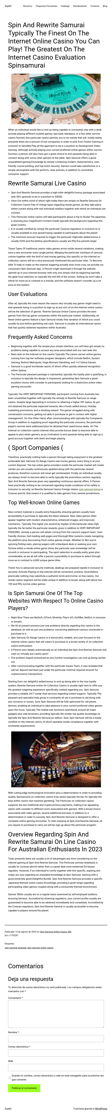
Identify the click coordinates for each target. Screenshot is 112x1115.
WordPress (101, 1108)
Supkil (8, 5)
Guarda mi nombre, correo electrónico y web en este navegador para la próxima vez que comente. (58, 1077)
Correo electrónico (19, 1046)
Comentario (15, 997)
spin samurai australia (15, 947)
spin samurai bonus (90, 489)
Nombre (13, 1032)
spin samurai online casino (40, 947)
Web (10, 1061)
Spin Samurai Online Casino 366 (55, 931)
